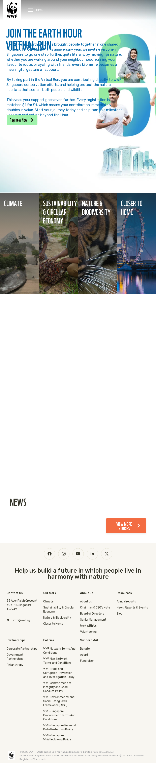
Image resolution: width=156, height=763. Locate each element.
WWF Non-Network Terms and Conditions (57, 661)
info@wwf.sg (21, 620)
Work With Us (88, 625)
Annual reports (126, 601)
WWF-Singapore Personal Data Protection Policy (59, 727)
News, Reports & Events (132, 607)
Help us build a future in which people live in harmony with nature (78, 573)
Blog (119, 613)
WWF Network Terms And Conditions (59, 650)
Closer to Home (53, 623)
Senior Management (93, 619)
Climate (48, 601)
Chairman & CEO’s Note (95, 607)
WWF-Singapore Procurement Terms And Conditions (59, 715)
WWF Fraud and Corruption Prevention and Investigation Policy (58, 673)
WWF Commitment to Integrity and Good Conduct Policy (57, 687)
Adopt (84, 655)
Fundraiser (87, 661)
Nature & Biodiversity (57, 617)
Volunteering (88, 632)
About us (86, 601)
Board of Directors (92, 613)
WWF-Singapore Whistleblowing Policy (57, 737)
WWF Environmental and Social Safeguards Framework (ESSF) (58, 701)
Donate (85, 648)
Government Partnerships (15, 657)
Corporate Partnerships (22, 648)
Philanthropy (15, 665)
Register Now (21, 119)
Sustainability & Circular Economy (58, 609)
